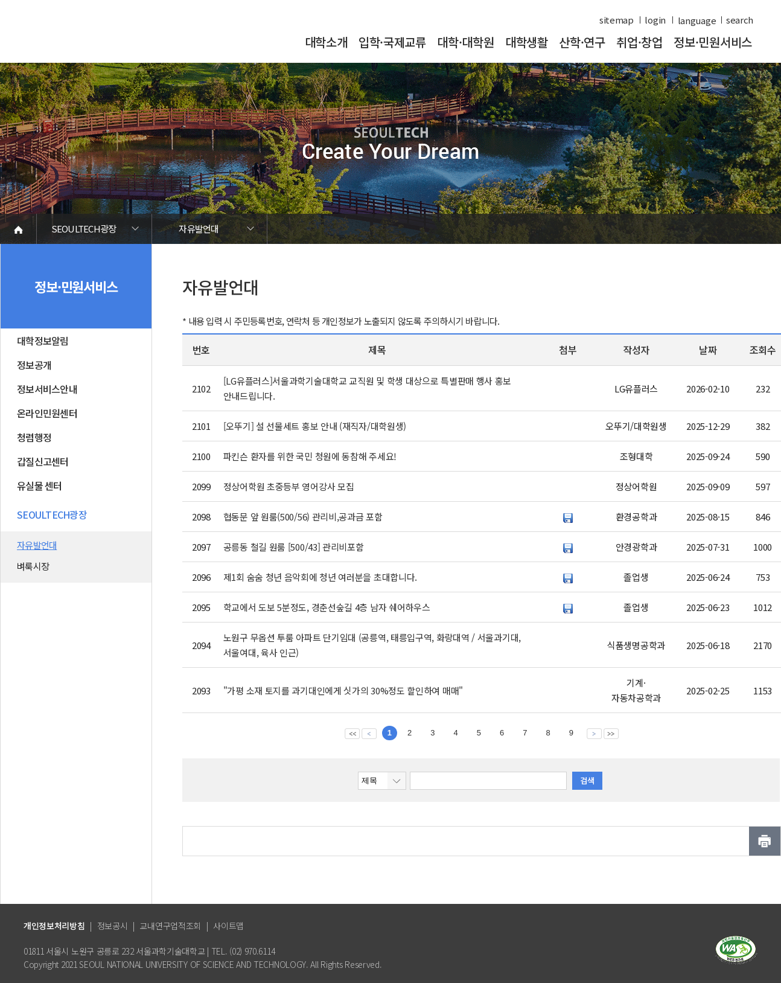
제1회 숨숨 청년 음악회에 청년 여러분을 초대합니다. (320, 577)
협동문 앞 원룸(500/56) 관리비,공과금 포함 (303, 516)
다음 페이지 (594, 733)
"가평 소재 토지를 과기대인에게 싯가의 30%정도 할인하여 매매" (343, 690)
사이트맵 (228, 926)
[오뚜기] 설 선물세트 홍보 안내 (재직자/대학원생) (314, 426)
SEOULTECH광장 (83, 228)
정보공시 (112, 926)
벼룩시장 (33, 566)
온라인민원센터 (47, 413)
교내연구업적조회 (170, 926)
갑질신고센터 (43, 461)
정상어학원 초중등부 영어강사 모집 (288, 486)
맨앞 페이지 (352, 733)
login (655, 20)
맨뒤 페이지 (611, 733)
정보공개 (34, 364)
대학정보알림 (43, 340)
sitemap (616, 20)
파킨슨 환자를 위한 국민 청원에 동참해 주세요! (310, 456)
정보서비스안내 (47, 389)
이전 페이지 (369, 733)
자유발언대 (198, 228)
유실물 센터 (39, 485)
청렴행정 (34, 437)
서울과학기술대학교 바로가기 (106, 37)
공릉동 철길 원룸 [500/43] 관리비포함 (293, 546)
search (739, 20)
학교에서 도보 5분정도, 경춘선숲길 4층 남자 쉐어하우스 (326, 607)
